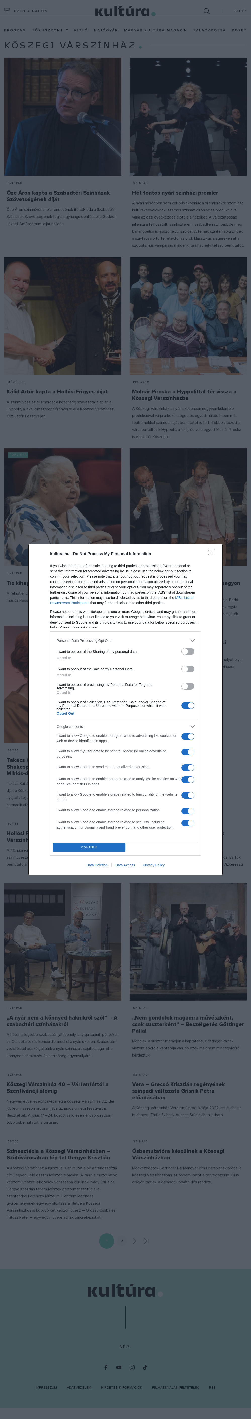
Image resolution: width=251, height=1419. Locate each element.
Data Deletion (97, 865)
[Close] (212, 554)
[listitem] (125, 640)
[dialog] (125, 709)
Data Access (125, 865)
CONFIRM (89, 847)
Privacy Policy (154, 865)
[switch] (187, 651)
